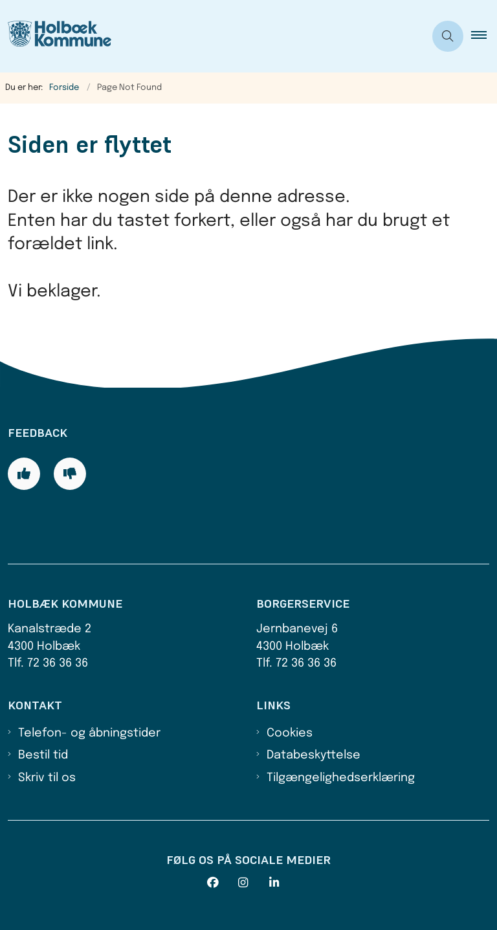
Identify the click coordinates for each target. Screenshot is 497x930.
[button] (484, 36)
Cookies (290, 733)
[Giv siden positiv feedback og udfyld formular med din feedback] (24, 474)
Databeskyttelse (313, 755)
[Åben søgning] (447, 36)
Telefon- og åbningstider (89, 733)
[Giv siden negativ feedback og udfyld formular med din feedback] (70, 474)
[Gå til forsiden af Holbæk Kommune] (207, 36)
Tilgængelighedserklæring (341, 778)
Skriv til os (47, 778)
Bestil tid (43, 755)
